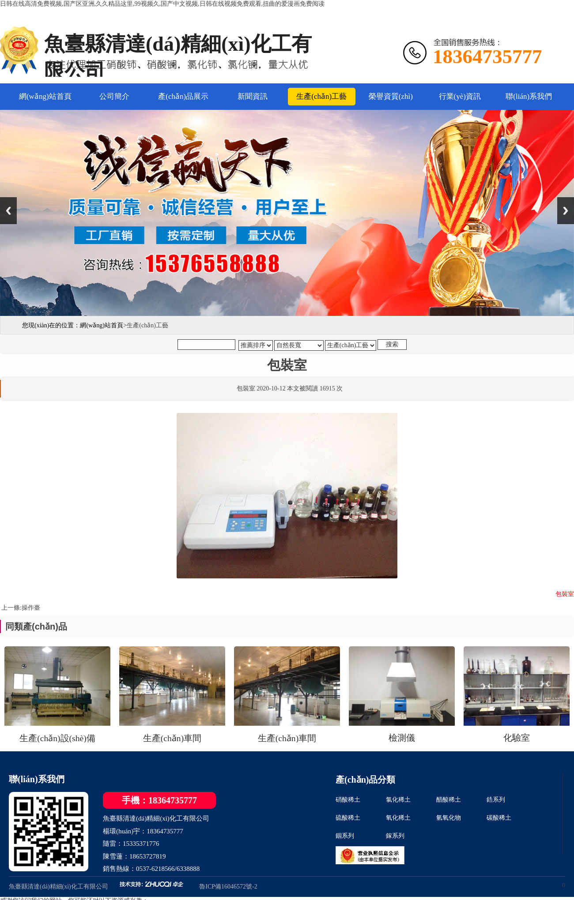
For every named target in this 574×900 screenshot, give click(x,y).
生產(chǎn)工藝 (321, 96)
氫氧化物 (448, 817)
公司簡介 (114, 96)
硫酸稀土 (348, 817)
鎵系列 (395, 835)
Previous (8, 210)
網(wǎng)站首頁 (45, 96)
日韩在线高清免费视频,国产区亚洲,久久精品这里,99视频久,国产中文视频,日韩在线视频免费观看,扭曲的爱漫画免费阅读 (162, 3)
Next (565, 210)
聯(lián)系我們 (529, 96)
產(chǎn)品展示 (183, 96)
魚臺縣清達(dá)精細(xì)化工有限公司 (58, 886)
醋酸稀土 (448, 799)
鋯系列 (496, 799)
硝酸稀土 (348, 799)
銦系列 (345, 835)
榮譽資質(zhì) (391, 96)
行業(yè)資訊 (460, 96)
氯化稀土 (398, 799)
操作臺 (31, 607)
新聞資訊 (253, 96)
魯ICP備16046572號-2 (228, 886)
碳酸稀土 (499, 817)
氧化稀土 (398, 817)
